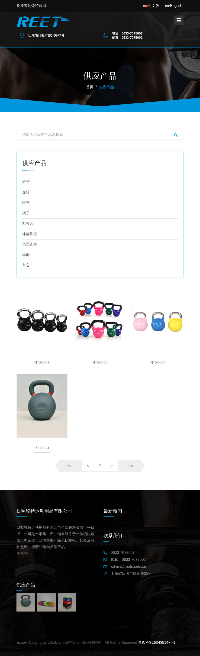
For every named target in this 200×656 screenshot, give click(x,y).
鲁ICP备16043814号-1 (156, 642)
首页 (90, 87)
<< (68, 465)
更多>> (22, 553)
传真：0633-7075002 (128, 559)
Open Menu (179, 20)
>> (130, 465)
